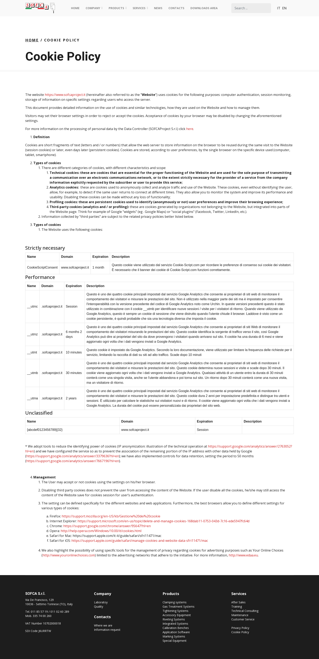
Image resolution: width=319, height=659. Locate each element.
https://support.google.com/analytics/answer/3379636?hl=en (72, 456)
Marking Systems (174, 636)
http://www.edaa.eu (243, 555)
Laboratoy (101, 602)
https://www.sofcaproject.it (65, 94)
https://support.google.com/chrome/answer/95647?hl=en (107, 526)
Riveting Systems (174, 619)
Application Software (176, 632)
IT (278, 8)
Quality (98, 606)
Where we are (103, 625)
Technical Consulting (244, 611)
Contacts (176, 8)
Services (139, 8)
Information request (107, 630)
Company (93, 8)
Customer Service (243, 619)
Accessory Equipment (177, 615)
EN (284, 8)
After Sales (238, 602)
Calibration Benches (176, 628)
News (158, 8)
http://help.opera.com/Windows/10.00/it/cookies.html (101, 531)
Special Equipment (175, 641)
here (189, 129)
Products (116, 8)
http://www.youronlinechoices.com (69, 555)
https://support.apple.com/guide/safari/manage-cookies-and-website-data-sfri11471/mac (139, 540)
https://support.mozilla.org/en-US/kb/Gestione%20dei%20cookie (111, 516)
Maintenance (239, 615)
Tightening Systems (175, 611)
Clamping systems (175, 602)
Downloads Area (204, 8)
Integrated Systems (175, 623)
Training (236, 606)
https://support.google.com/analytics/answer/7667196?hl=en (72, 461)
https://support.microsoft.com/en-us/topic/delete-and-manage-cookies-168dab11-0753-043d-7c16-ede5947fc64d (163, 521)
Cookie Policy (240, 632)
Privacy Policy (240, 628)
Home (75, 8)
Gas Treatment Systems (178, 606)
